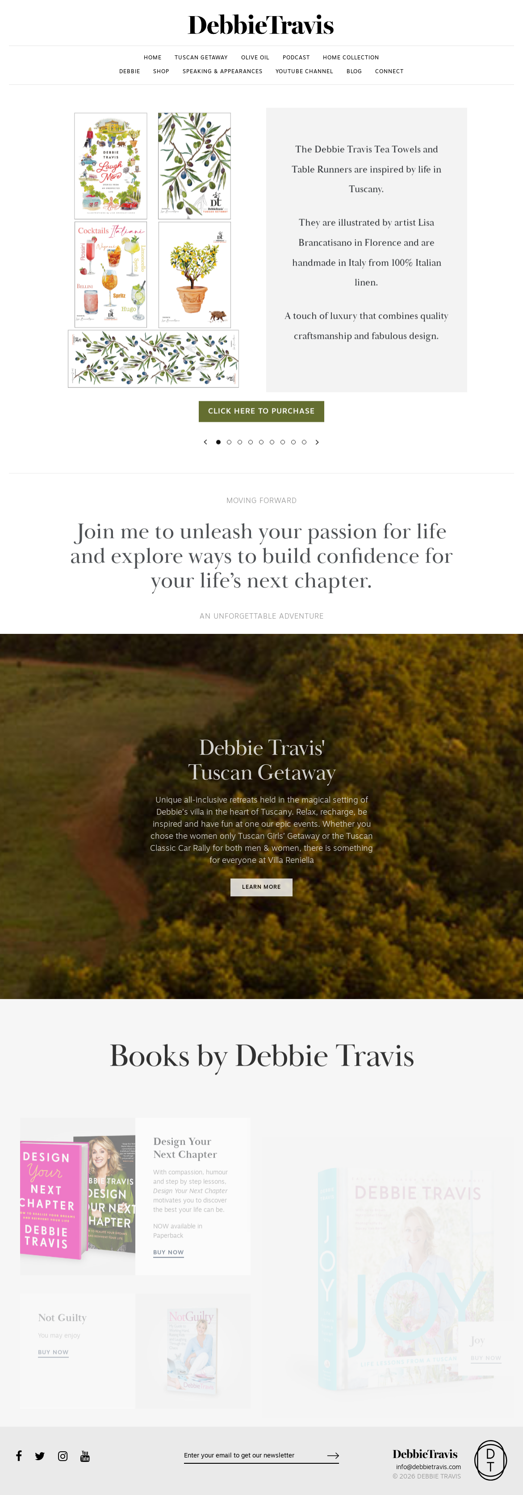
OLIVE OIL (255, 58)
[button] (205, 450)
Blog (354, 72)
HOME (153, 58)
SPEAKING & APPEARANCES (223, 72)
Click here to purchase (261, 420)
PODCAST (296, 58)
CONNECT (389, 72)
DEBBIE (129, 72)
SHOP (161, 72)
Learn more (261, 887)
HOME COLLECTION (351, 58)
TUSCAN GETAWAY (201, 58)
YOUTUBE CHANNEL (304, 72)
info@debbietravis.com (428, 1467)
